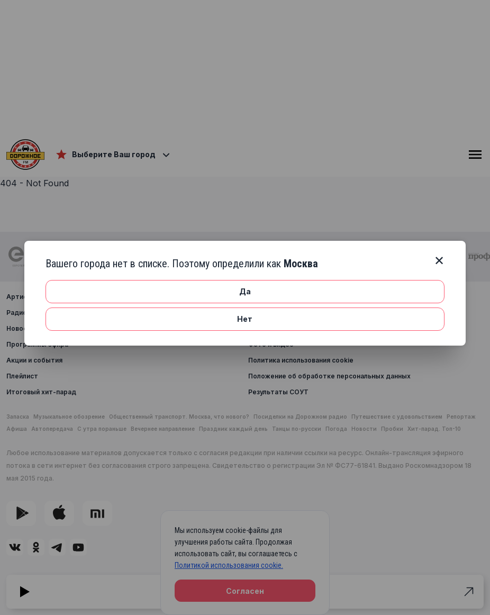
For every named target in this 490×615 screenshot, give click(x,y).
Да (245, 291)
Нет (244, 318)
